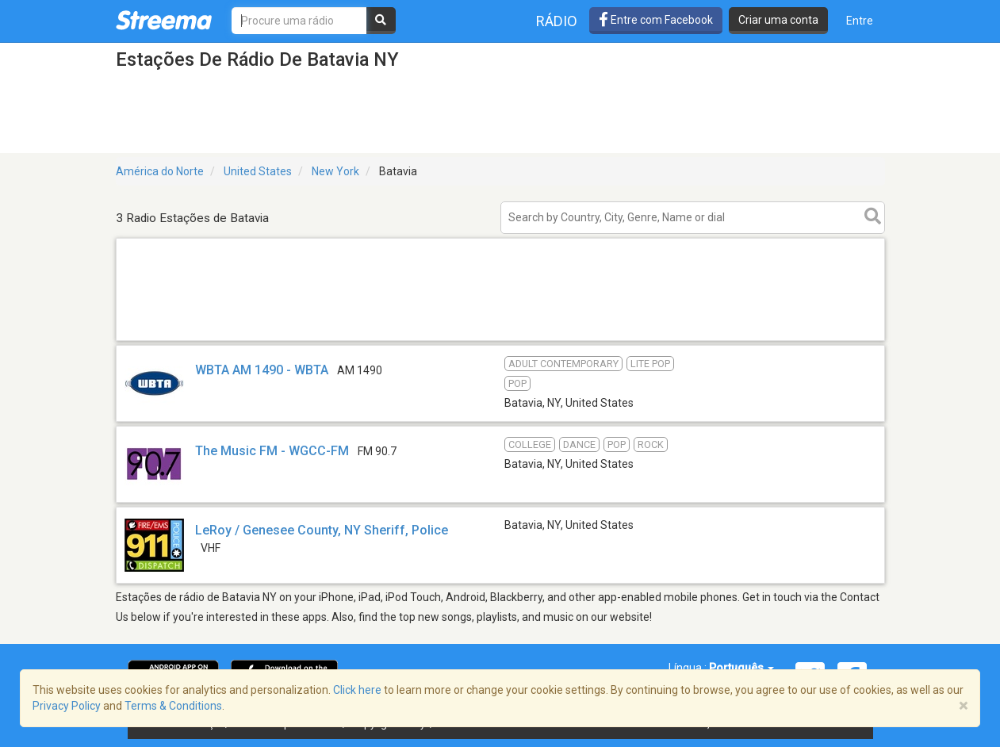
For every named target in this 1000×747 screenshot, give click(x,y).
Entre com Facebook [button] (656, 19)
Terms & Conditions (173, 705)
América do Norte (160, 171)
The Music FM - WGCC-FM (272, 450)
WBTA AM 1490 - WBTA (261, 369)
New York (335, 171)
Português (741, 667)
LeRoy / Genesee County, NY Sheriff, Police (321, 530)
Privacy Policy (67, 705)
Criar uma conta (778, 19)
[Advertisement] (500, 340)
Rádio (556, 21)
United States (258, 171)
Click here (357, 690)
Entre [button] (859, 20)
